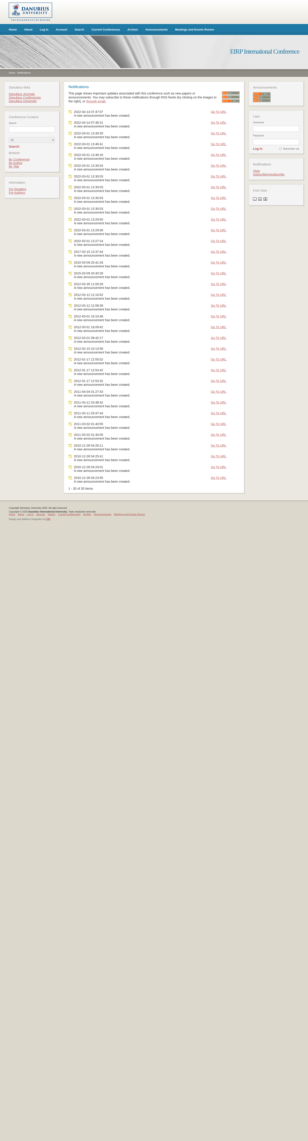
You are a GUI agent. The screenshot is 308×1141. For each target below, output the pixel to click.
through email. (96, 101)
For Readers (17, 189)
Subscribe (260, 174)
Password (258, 135)
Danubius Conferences (25, 97)
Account (61, 29)
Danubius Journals (22, 94)
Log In (44, 29)
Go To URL (218, 112)
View (256, 171)
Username (258, 122)
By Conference (19, 159)
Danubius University (23, 101)
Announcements (156, 29)
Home (13, 29)
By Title (14, 166)
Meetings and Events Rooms (194, 29)
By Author (15, 163)
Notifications (24, 72)
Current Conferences (106, 29)
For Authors (17, 192)
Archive (132, 29)
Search (79, 29)
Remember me (291, 148)
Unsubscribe (275, 174)
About (28, 29)
